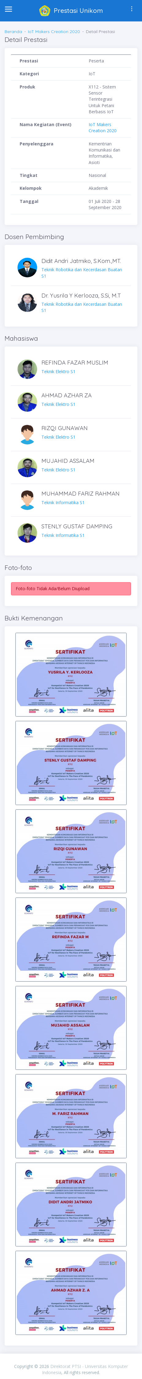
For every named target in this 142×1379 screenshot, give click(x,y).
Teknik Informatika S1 (83, 497)
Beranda (13, 31)
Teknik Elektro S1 (83, 366)
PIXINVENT (71, 1360)
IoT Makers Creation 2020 (54, 31)
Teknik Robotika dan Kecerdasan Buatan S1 (83, 268)
